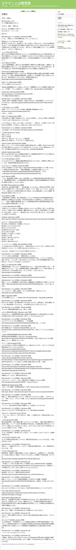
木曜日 (65, 31)
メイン (28, 11)
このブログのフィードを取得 (64, 41)
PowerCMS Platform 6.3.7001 (64, 48)
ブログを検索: (61, 14)
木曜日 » (33, 11)
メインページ (61, 35)
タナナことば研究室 (16, 3)
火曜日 (67, 29)
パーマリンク (31, 544)
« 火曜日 (22, 11)
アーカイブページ (68, 35)
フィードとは (61, 42)
